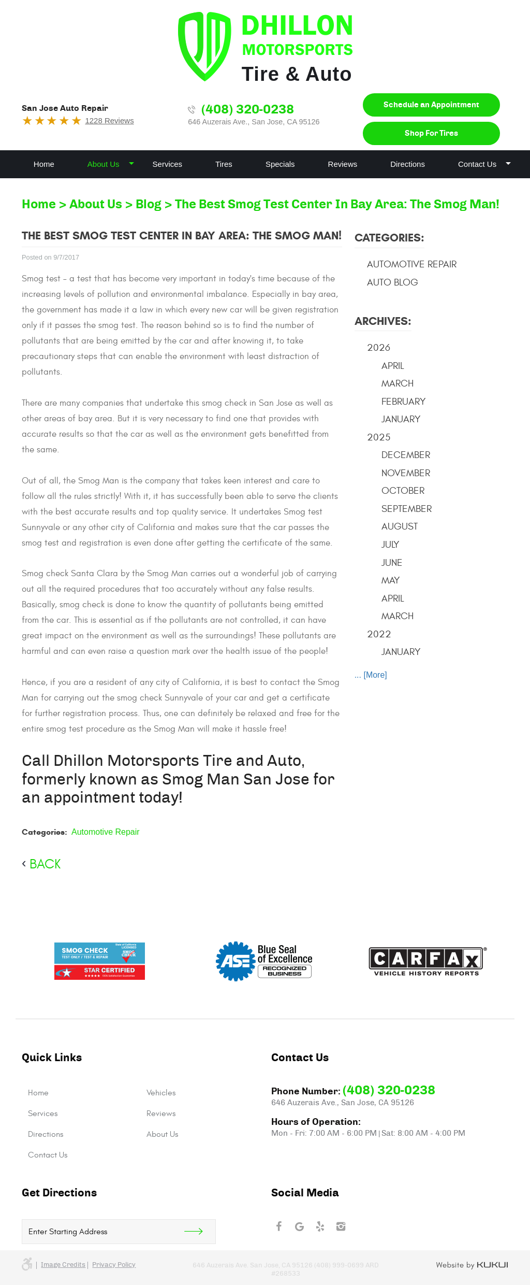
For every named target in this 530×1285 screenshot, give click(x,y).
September (406, 509)
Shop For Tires (431, 133)
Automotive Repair (105, 831)
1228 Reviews (109, 120)
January (401, 419)
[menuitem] (44, 164)
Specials (280, 164)
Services (168, 164)
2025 (378, 437)
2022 (379, 634)
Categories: (389, 238)
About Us (103, 164)
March (397, 383)
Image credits (63, 1265)
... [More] (371, 674)
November (405, 473)
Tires (223, 164)
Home (44, 164)
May (390, 580)
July (390, 544)
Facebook (278, 1226)
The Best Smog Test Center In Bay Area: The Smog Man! (337, 204)
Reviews (343, 164)
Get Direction (199, 1232)
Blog (148, 204)
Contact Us (477, 164)
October (402, 490)
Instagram (340, 1226)
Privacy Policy (114, 1265)
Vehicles (160, 1092)
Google (299, 1226)
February (403, 401)
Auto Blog (392, 282)
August (399, 526)
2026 (378, 347)
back (45, 864)
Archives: (383, 321)
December (405, 455)
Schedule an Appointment (431, 105)
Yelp (320, 1226)
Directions (407, 164)
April (392, 366)
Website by (472, 1266)
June (392, 562)
